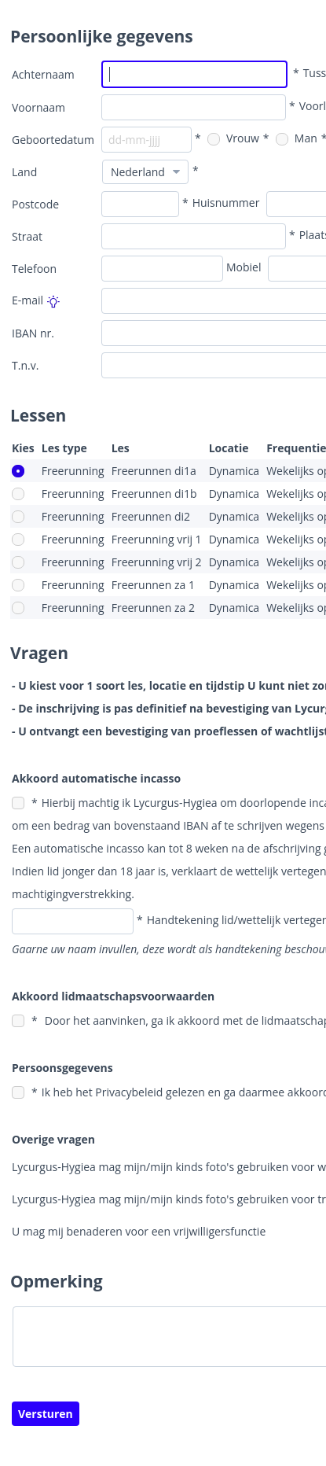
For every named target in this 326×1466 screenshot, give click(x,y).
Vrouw (233, 138)
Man (296, 138)
